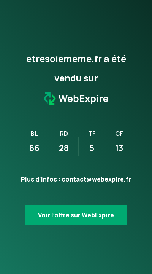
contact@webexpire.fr (96, 179)
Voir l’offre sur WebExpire (76, 215)
